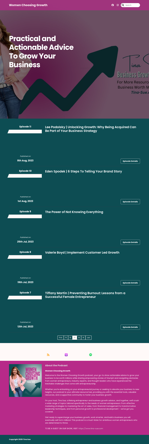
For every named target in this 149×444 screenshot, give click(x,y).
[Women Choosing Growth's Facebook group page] (113, 5)
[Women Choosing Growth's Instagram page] (116, 5)
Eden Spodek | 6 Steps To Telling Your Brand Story (83, 171)
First (60, 337)
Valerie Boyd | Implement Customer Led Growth (82, 252)
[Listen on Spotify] (95, 354)
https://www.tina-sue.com (91, 428)
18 (79, 337)
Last (88, 337)
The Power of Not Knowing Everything (74, 212)
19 (83, 337)
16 (70, 337)
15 (66, 337)
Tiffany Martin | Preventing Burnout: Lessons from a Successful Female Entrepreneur (85, 295)
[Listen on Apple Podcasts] (74, 354)
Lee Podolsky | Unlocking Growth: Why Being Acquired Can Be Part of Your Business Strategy (90, 129)
